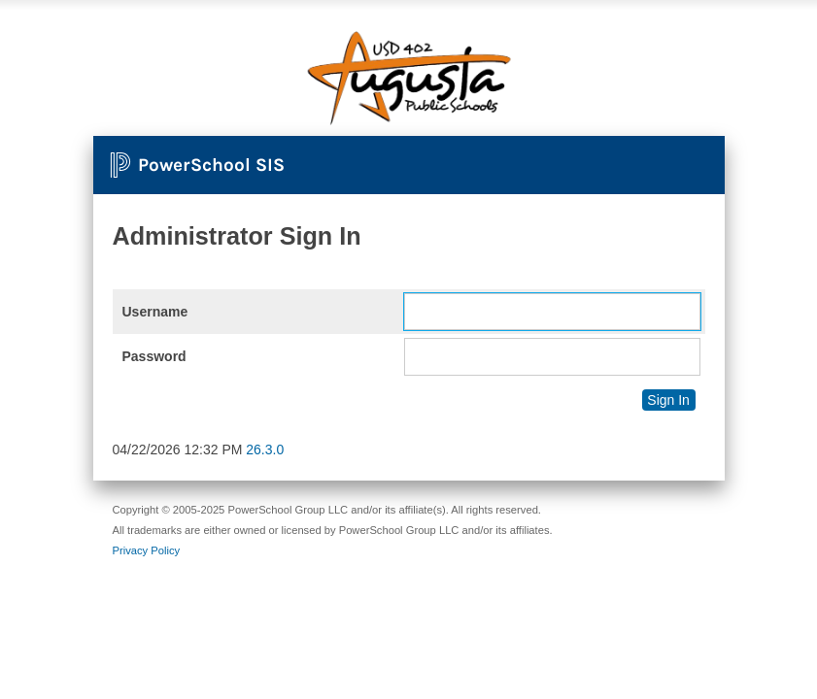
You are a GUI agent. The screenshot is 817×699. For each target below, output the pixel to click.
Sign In (668, 400)
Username (155, 311)
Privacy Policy (147, 550)
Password (154, 356)
